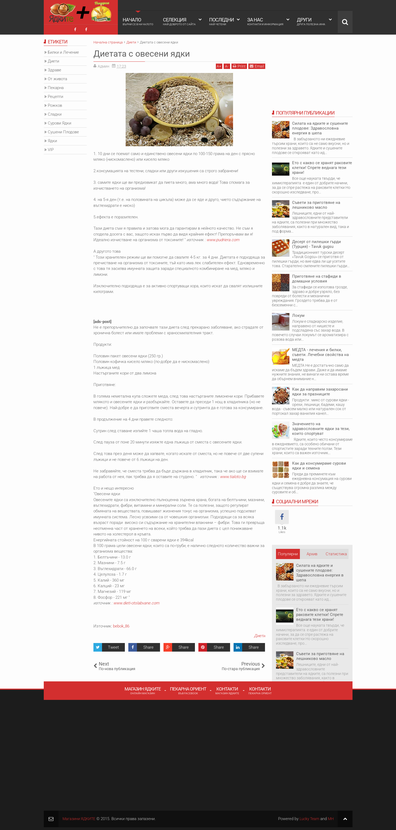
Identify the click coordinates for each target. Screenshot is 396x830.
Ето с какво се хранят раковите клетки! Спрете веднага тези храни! (322, 166)
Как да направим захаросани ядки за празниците (320, 390)
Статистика (336, 552)
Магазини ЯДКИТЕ (80, 817)
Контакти (227, 689)
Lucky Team (308, 817)
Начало (138, 21)
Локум (298, 314)
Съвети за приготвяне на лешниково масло (316, 203)
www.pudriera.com (222, 238)
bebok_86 (121, 624)
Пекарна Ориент (188, 689)
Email (257, 64)
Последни (221, 21)
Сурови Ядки (59, 122)
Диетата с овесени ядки (141, 52)
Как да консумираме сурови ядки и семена (319, 464)
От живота (57, 77)
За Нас (265, 21)
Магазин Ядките (143, 689)
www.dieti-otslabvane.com (136, 602)
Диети (259, 634)
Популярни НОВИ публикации (288, 554)
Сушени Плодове (63, 130)
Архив (312, 552)
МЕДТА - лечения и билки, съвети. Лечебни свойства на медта (320, 353)
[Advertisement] (65, 250)
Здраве (54, 69)
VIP (51, 148)
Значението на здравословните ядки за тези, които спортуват (321, 427)
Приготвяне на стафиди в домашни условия (316, 277)
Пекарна (56, 86)
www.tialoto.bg (233, 475)
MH (330, 817)
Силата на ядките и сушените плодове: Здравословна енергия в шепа (320, 127)
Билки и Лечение (63, 51)
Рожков (55, 104)
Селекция (179, 21)
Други (311, 21)
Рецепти (55, 95)
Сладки (54, 113)
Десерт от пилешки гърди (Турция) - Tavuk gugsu (316, 243)
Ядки (52, 139)
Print (239, 64)
